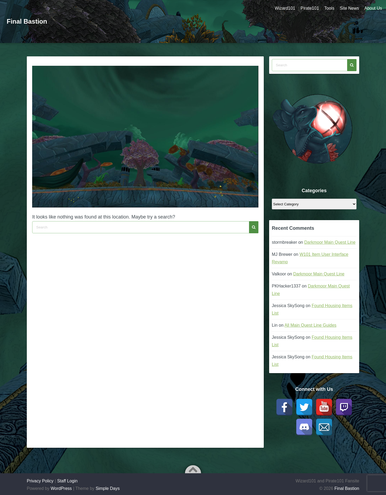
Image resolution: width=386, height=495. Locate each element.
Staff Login (67, 481)
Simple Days (108, 488)
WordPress (61, 488)
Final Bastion (27, 21)
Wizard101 (285, 8)
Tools (329, 8)
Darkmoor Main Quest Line (329, 242)
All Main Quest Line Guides (310, 325)
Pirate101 (309, 8)
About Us (373, 8)
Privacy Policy (40, 481)
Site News (349, 8)
